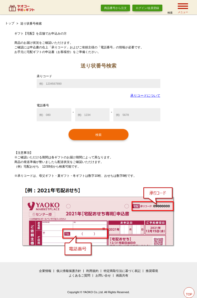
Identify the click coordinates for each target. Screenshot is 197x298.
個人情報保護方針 (68, 271)
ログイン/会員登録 (147, 7)
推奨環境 (152, 271)
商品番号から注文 (115, 7)
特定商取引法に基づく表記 (122, 271)
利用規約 (92, 271)
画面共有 (122, 275)
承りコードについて (145, 95)
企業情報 (45, 271)
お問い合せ (103, 275)
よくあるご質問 (79, 275)
